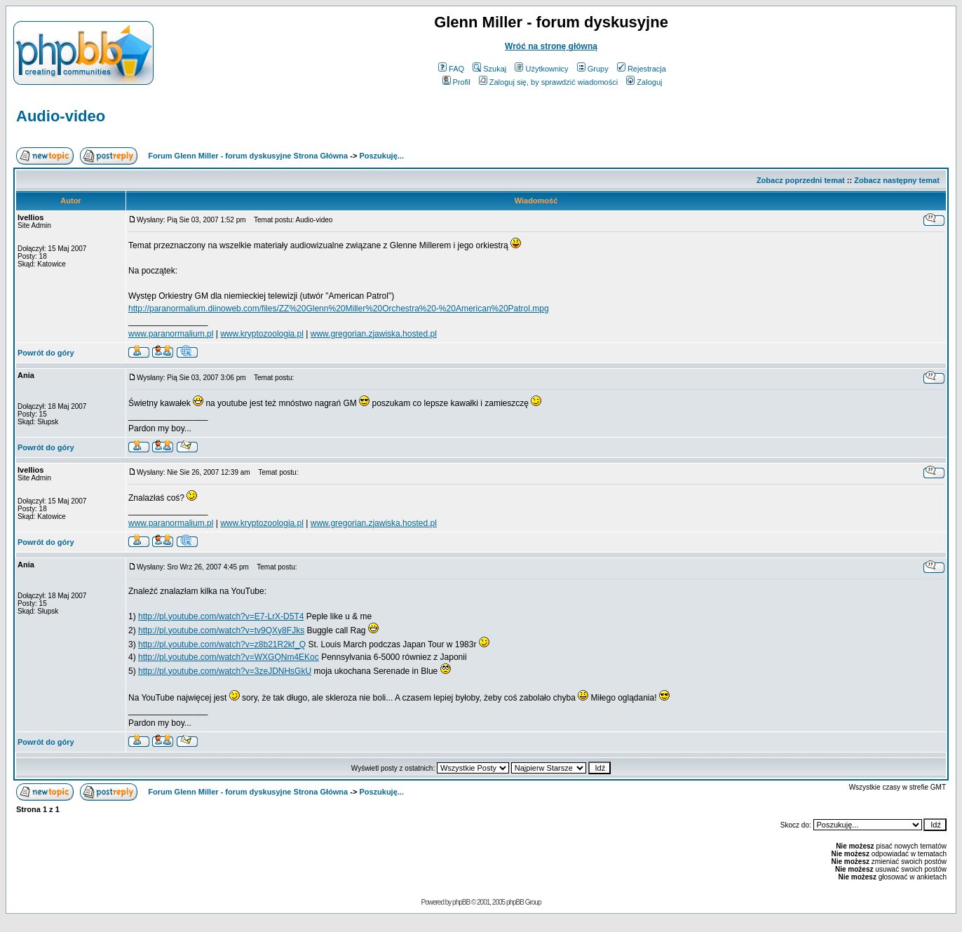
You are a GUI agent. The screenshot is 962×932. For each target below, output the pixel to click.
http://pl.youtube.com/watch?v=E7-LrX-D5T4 (221, 616)
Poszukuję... (381, 155)
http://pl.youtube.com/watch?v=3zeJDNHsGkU (224, 671)
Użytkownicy (541, 69)
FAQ (451, 69)
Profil (456, 82)
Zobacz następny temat (897, 180)
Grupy (593, 69)
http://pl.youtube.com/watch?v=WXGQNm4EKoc (228, 657)
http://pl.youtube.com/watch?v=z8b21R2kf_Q (222, 644)
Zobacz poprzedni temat (801, 180)
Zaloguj (644, 82)
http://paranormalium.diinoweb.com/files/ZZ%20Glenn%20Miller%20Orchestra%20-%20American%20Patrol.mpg (338, 308)
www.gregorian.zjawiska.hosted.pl (374, 334)
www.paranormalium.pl (170, 334)
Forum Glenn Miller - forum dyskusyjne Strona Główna (248, 155)
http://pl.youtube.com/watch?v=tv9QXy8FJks (221, 630)
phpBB (461, 902)
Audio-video (60, 116)
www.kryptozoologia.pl (262, 334)
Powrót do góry (46, 353)
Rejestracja (641, 69)
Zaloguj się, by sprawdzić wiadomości (548, 82)
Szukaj (489, 69)
